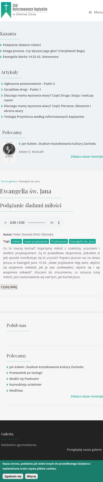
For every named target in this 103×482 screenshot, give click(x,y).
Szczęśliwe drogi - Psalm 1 (22, 89)
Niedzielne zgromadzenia (18, 445)
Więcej (31, 476)
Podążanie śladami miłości (22, 45)
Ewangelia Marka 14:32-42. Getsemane (30, 57)
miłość (16, 241)
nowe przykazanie (35, 241)
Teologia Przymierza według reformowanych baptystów (44, 117)
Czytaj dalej (9, 287)
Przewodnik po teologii (25, 373)
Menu (96, 12)
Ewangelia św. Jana (82, 241)
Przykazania (59, 241)
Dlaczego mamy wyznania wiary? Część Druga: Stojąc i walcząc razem (49, 97)
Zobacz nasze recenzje (87, 156)
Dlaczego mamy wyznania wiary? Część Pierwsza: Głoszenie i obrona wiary (47, 108)
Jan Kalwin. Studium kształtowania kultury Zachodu (59, 144)
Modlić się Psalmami (24, 379)
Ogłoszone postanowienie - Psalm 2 (29, 84)
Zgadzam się (13, 476)
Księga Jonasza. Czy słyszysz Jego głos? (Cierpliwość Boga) (44, 51)
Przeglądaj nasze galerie (84, 450)
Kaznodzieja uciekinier (25, 384)
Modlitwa (16, 390)
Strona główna (9, 181)
